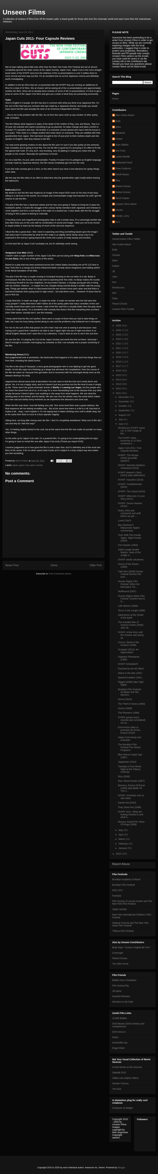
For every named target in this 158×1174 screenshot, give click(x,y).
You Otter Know (120, 963)
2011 (119, 393)
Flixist (115, 1037)
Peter (115, 298)
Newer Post (12, 565)
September (124, 410)
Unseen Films (24, 12)
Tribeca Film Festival (122, 931)
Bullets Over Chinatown (124, 980)
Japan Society (119, 909)
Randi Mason (122, 174)
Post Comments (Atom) (60, 573)
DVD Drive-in (119, 1032)
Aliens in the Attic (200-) (130, 673)
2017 (119, 366)
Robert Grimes (123, 186)
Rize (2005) (124, 776)
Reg (118, 180)
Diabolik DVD (119, 1072)
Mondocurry (118, 287)
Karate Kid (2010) (127, 802)
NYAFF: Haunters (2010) (130, 479)
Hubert (119, 139)
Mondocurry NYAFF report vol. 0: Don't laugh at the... (131, 431)
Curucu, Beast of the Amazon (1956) (128, 643)
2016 (119, 370)
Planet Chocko (119, 303)
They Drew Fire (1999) (129, 807)
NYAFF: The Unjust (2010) (131, 491)
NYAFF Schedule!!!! (128, 664)
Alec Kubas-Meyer (125, 115)
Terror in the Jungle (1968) (131, 610)
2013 (119, 384)
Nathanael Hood (124, 162)
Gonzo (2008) (125, 708)
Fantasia (116, 895)
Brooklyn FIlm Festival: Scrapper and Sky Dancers (129, 692)
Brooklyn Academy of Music (126, 879)
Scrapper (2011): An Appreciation (128, 651)
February (123, 843)
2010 (119, 853)
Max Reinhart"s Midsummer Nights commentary (129, 528)
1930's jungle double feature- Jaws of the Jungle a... (129, 552)
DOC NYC (117, 890)
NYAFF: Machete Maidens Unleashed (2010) (131, 466)
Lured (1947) (124, 520)
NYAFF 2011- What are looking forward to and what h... (130, 814)
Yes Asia (116, 1089)
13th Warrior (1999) (128, 606)
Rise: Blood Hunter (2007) (131, 781)
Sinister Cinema (120, 1083)
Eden (118, 127)
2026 (119, 325)
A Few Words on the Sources (127, 1067)
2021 (119, 348)
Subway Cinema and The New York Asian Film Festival (130, 924)
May (120, 830)
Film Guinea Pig (120, 985)
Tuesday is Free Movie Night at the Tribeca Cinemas (129, 769)
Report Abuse (121, 863)
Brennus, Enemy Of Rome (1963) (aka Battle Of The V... (131, 788)
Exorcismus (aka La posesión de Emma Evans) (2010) (129, 730)
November (124, 401)
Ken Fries (120, 150)
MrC (114, 293)
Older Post (96, 565)
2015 (119, 375)
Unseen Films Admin (126, 204)
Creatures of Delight (122, 1108)
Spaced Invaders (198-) (130, 677)
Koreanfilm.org (119, 1042)
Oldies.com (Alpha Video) (125, 1078)
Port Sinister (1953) (128, 545)
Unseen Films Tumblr (123, 309)
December (124, 397)
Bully (118, 121)
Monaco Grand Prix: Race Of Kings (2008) (131, 823)
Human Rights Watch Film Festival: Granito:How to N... (131, 599)
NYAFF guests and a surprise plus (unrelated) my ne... (131, 720)
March (122, 839)
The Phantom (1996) (128, 712)
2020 (119, 352)
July (120, 419)
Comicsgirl (117, 953)
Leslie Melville (123, 156)
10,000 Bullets (119, 1018)
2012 (119, 388)
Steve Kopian (122, 198)
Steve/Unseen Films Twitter (126, 239)
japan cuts (24, 465)
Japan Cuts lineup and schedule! (129, 738)
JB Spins (116, 991)
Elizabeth (120, 133)
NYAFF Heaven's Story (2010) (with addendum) (131, 474)
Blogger (121, 1167)
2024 (119, 334)
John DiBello (122, 144)
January (122, 848)
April (121, 834)
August (122, 415)
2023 (119, 339)
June (121, 424)
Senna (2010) (125, 699)
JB (113, 271)
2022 (119, 343)
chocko (119, 210)
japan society (36, 465)
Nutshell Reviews (121, 996)
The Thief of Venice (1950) (131, 704)
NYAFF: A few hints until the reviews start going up (131, 635)
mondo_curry (122, 216)
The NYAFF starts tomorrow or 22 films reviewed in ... (129, 441)
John (114, 276)
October (122, 406)
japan (15, 465)
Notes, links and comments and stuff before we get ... (129, 513)
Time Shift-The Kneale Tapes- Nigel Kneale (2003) (129, 538)
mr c (118, 222)
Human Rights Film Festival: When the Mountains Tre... (129, 584)
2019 (119, 357)
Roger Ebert (118, 1048)
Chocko (116, 255)
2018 (119, 361)
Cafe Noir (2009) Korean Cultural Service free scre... (130, 574)
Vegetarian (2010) (127, 761)
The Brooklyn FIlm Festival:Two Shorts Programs (129, 747)
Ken (114, 282)
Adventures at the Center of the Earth (131, 616)
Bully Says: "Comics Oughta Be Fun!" (131, 947)
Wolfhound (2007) (127, 591)
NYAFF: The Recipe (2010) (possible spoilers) (128, 458)
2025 (119, 330)
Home (54, 565)
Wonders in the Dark (122, 1001)
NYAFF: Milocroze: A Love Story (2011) (131, 497)
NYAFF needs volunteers (131, 559)
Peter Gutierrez (123, 168)
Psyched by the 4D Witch (131, 668)
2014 (119, 379)
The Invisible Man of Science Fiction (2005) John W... (130, 625)
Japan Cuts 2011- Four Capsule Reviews (130, 449)
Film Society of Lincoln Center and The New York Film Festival (132, 902)
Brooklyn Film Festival (123, 885)
